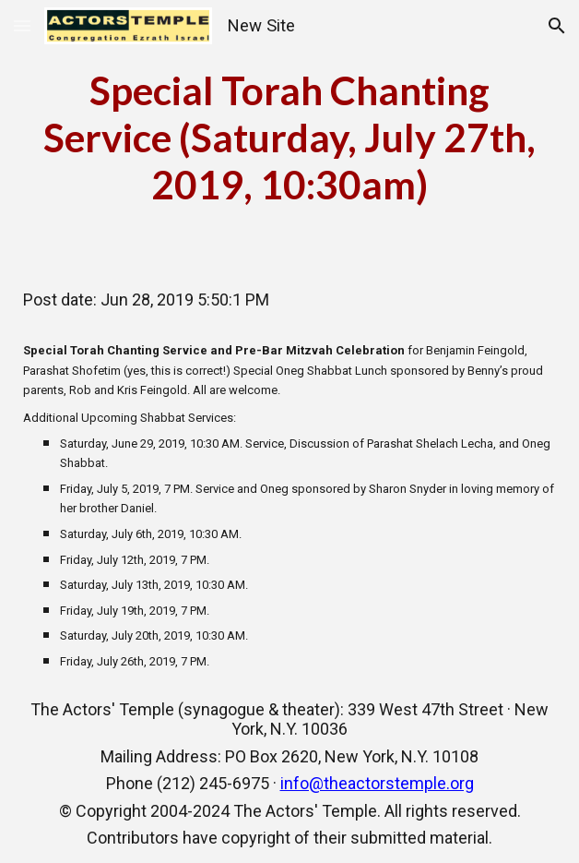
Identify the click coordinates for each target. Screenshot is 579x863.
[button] (22, 25)
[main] (290, 137)
